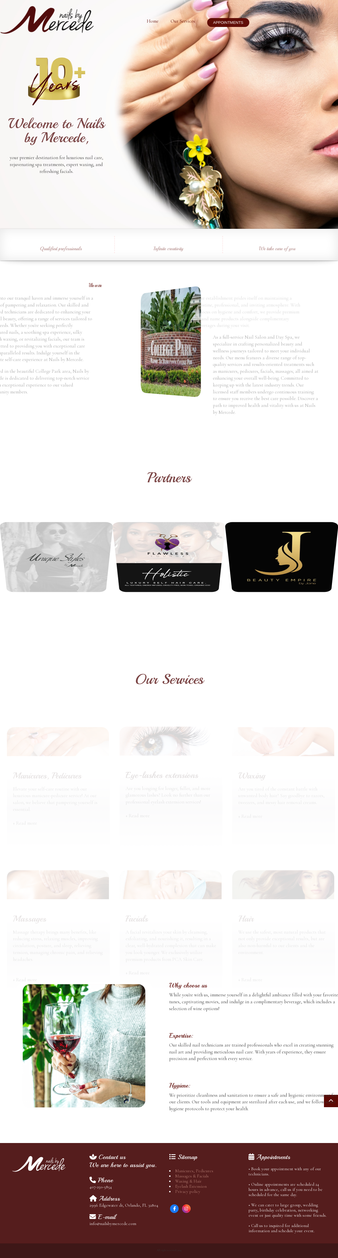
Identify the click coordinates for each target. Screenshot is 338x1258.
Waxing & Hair (188, 1181)
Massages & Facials (192, 1176)
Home (151, 21)
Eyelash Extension (191, 1186)
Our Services (181, 21)
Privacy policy (187, 1191)
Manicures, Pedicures (194, 1170)
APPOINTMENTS (226, 22)
